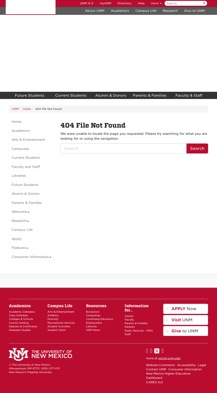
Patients (130, 326)
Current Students (71, 95)
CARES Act (154, 382)
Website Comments (160, 365)
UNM (15, 108)
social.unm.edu (169, 358)
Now (182, 308)
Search (197, 148)
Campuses (20, 149)
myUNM (105, 3)
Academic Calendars (22, 311)
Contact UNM (156, 369)
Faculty (129, 319)
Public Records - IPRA (139, 330)
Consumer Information (30, 257)
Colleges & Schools (21, 319)
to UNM (182, 331)
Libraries (19, 176)
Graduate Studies (20, 330)
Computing (93, 315)
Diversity (52, 319)
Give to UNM (194, 11)
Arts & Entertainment (60, 311)
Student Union (56, 330)
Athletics (53, 315)
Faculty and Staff (26, 167)
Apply (17, 239)
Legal (202, 365)
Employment (94, 322)
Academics (120, 11)
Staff (128, 334)
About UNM (94, 11)
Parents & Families (150, 95)
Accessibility (186, 365)
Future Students (30, 95)
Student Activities (58, 326)
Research (170, 11)
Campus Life (145, 11)
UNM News (93, 330)
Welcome (19, 212)
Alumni (129, 316)
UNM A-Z (86, 3)
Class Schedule (18, 315)
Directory (125, 3)
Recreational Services (61, 322)
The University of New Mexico (31, 7)
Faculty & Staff (188, 95)
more (156, 3)
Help (141, 3)
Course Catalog (19, 322)
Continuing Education (99, 319)
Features (19, 248)
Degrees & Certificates (23, 326)
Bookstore (92, 311)
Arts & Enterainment (28, 140)
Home (27, 108)
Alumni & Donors (110, 95)
